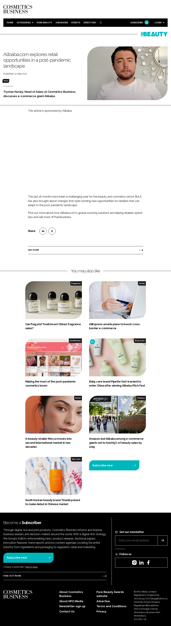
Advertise (103, 601)
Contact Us (67, 611)
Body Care (140, 341)
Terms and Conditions (111, 606)
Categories (24, 22)
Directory (90, 22)
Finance (141, 398)
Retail (6, 81)
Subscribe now (102, 465)
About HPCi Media (71, 601)
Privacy (101, 611)
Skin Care (76, 459)
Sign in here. (31, 567)
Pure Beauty (44, 22)
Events (75, 22)
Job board (61, 22)
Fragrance (76, 283)
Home (10, 22)
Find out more (12, 576)
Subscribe (139, 22)
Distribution (75, 341)
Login (158, 22)
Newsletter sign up (72, 606)
